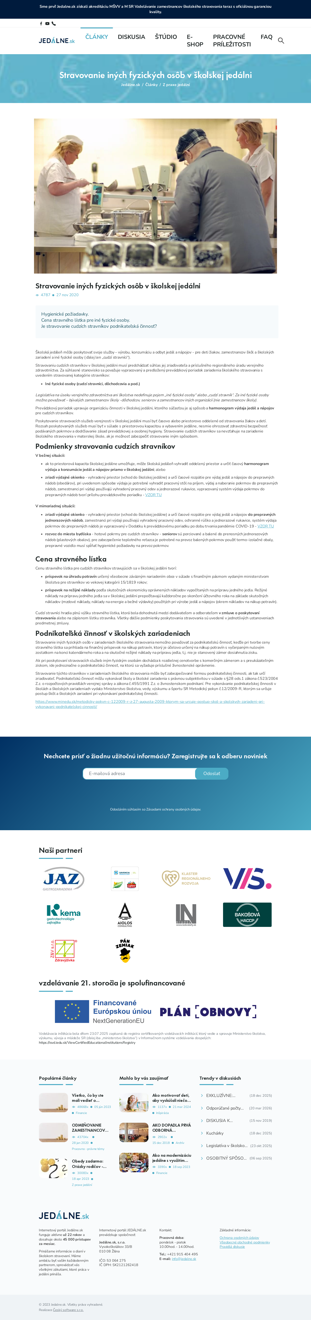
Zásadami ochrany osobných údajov (173, 809)
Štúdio (166, 37)
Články (96, 37)
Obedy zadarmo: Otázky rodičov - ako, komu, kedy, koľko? (88, 1168)
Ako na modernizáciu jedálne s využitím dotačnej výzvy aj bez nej (171, 1163)
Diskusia (131, 37)
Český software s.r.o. (68, 1310)
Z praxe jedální (176, 84)
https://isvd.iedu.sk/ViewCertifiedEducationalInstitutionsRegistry (87, 1042)
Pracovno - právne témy (88, 1149)
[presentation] (155, 792)
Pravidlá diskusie (232, 1246)
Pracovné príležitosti (232, 40)
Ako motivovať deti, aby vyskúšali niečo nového (171, 1100)
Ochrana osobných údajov (239, 1237)
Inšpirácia (162, 1113)
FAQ (267, 37)
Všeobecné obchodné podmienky (245, 1242)
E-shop (195, 40)
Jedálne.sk (130, 84)
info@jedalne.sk (184, 1258)
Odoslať (211, 773)
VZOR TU (293, 495)
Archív (180, 1143)
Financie (81, 1113)
